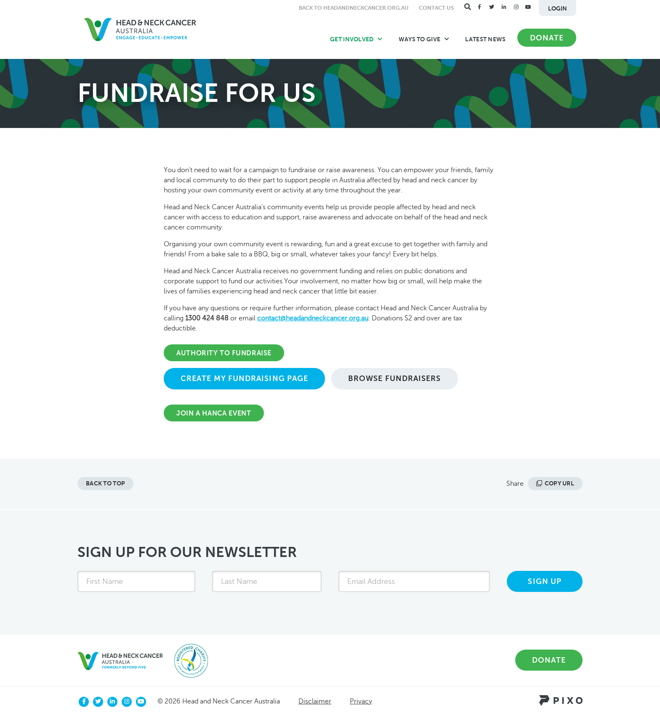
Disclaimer (314, 701)
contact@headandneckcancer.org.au (312, 318)
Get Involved (356, 39)
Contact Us (436, 8)
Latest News (485, 39)
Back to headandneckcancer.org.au (354, 8)
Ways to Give (424, 39)
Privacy (361, 701)
